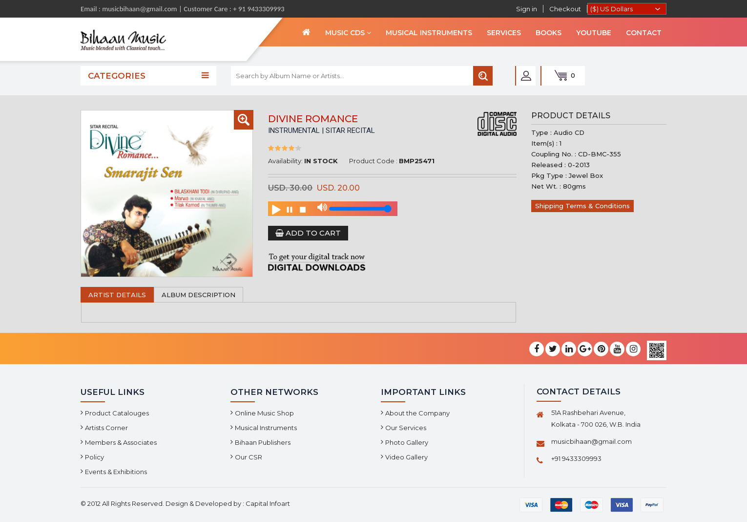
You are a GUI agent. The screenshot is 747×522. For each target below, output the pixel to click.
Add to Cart (308, 233)
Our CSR (248, 457)
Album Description (198, 295)
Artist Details (117, 295)
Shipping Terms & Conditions (582, 206)
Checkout (565, 9)
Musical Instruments (266, 428)
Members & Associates (121, 442)
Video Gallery (406, 457)
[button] (243, 120)
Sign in (526, 9)
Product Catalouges (117, 413)
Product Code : (373, 161)
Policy (94, 457)
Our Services (405, 428)
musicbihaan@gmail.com (591, 441)
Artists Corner (106, 428)
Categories (148, 76)
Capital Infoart (268, 503)
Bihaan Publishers (262, 442)
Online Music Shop (264, 413)
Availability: (285, 161)
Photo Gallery (406, 442)
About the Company (417, 413)
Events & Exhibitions (116, 472)
